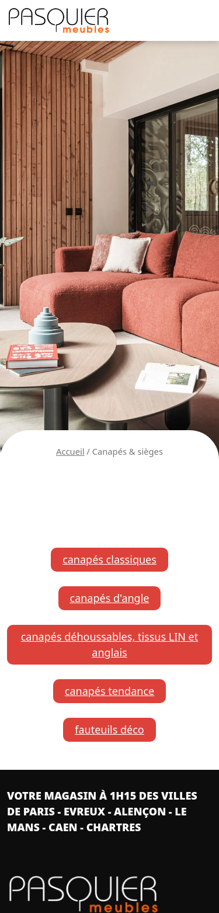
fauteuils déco (109, 729)
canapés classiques (109, 559)
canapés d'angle (110, 598)
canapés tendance (109, 691)
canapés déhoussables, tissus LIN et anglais (110, 644)
